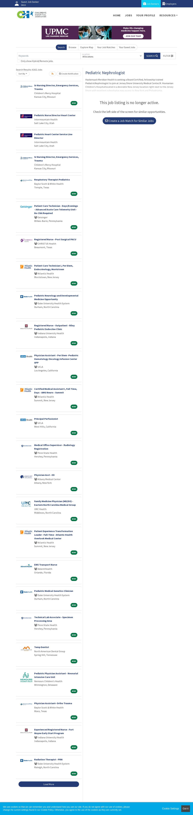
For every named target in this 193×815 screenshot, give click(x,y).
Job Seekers (151, 4)
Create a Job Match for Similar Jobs (129, 121)
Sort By (22, 73)
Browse (72, 47)
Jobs (128, 15)
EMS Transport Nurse (45, 564)
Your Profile (145, 15)
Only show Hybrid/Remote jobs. (37, 61)
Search (61, 47)
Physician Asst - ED (44, 474)
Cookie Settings (170, 808)
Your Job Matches (106, 47)
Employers (169, 4)
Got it (185, 808)
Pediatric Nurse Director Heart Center (54, 115)
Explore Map (86, 47)
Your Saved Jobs (127, 47)
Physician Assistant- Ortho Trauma (53, 703)
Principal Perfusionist (46, 418)
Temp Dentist (41, 647)
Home (117, 15)
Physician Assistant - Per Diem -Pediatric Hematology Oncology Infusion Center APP (56, 359)
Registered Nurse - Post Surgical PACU (55, 239)
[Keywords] (49, 56)
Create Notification (68, 73)
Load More (48, 784)
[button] (168, 56)
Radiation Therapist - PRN (48, 759)
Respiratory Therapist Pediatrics (52, 179)
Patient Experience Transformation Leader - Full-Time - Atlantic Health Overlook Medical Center (53, 535)
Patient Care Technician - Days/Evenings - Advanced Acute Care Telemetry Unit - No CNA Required (56, 209)
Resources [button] (167, 15)
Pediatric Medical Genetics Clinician (53, 590)
